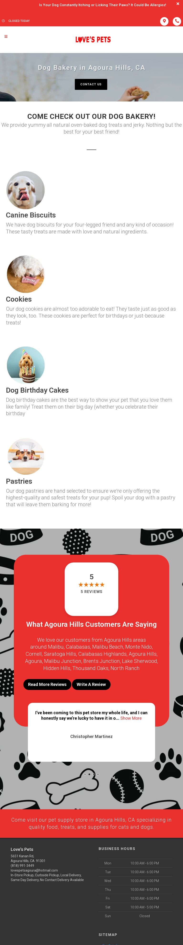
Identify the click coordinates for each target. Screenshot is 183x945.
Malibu (56, 647)
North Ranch (125, 667)
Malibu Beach (107, 647)
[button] (85, 771)
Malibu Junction (62, 660)
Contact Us (91, 84)
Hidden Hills (56, 667)
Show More (131, 716)
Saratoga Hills (60, 654)
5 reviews (91, 592)
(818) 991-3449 (22, 863)
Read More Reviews (47, 683)
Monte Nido (138, 647)
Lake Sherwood (139, 660)
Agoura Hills (143, 654)
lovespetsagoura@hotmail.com (34, 868)
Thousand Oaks (90, 667)
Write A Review (91, 683)
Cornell (33, 654)
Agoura (33, 660)
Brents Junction (101, 660)
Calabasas (78, 647)
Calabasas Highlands (102, 654)
